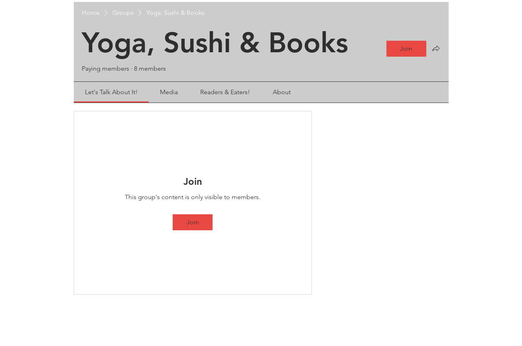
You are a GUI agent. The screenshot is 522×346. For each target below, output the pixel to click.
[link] (111, 92)
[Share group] (436, 48)
